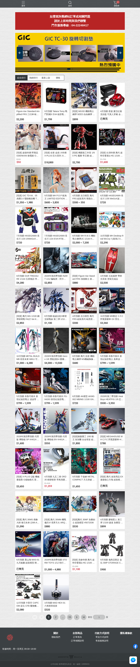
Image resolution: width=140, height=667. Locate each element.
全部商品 (77, 633)
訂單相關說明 (77, 641)
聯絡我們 (56, 637)
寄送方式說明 (102, 637)
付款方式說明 (102, 633)
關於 (55, 633)
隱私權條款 (126, 633)
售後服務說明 (102, 641)
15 (69, 617)
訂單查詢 (77, 637)
